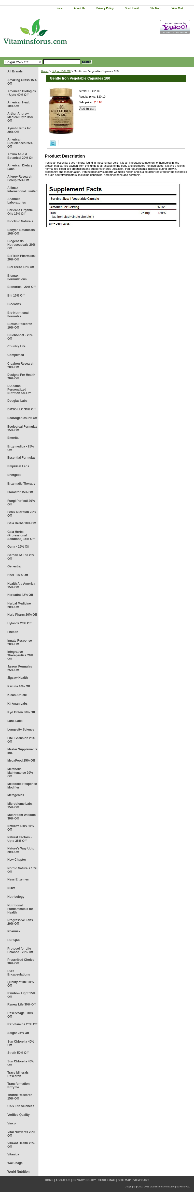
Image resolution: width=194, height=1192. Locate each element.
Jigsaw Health (17, 677)
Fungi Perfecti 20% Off (21, 502)
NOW (11, 888)
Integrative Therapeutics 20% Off (20, 655)
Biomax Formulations (17, 277)
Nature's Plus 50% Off (20, 827)
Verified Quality (18, 1115)
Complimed (15, 355)
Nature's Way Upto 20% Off (20, 850)
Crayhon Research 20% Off (20, 365)
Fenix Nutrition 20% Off (21, 513)
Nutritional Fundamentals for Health (20, 909)
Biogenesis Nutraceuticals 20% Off (21, 244)
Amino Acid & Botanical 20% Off (20, 156)
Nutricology (15, 897)
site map (155, 8)
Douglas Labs (17, 401)
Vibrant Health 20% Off (21, 1145)
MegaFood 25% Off (21, 760)
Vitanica (13, 1154)
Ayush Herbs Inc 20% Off (19, 130)
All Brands (15, 71)
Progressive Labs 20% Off (20, 921)
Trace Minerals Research (18, 1074)
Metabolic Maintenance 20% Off (20, 772)
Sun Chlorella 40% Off (20, 1043)
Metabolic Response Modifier (22, 785)
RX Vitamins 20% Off (22, 1024)
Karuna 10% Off (18, 686)
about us (79, 8)
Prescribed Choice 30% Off (20, 961)
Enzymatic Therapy (21, 483)
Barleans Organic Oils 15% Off (20, 211)
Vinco (11, 1123)
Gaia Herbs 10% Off (21, 523)
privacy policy (105, 8)
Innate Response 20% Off (19, 642)
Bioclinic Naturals (20, 221)
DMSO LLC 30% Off (21, 409)
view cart (177, 8)
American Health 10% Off (19, 104)
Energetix (14, 475)
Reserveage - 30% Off (20, 1014)
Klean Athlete (17, 695)
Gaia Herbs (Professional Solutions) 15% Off (21, 535)
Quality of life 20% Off (20, 983)
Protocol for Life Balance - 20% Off (20, 950)
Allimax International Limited (22, 189)
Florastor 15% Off (20, 492)
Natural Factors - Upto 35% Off (19, 839)
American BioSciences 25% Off (20, 143)
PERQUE (13, 940)
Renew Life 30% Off (21, 1004)
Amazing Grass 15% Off (22, 81)
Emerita (13, 438)
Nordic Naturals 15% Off (22, 870)
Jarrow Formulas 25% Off (19, 668)
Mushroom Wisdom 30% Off (21, 816)
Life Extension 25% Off (21, 740)
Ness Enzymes (18, 879)
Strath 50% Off (18, 1053)
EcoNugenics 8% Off (22, 418)
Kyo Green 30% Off (21, 712)
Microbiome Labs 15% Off (20, 805)
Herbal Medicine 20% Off (19, 605)
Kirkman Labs (17, 703)
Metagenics (15, 795)
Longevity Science (20, 729)
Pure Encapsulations (18, 972)
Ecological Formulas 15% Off (22, 428)
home (59, 8)
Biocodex (14, 304)
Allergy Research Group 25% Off (19, 178)
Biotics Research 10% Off (19, 325)
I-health (12, 632)
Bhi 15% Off (15, 295)
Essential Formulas (21, 457)
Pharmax (13, 931)
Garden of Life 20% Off (21, 557)
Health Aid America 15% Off (21, 585)
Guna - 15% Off (18, 546)
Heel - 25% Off (17, 575)
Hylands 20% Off (19, 623)
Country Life (16, 346)
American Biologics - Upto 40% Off (21, 93)
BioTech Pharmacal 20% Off (21, 257)
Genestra (14, 566)
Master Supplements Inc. (22, 751)
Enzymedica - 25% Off (20, 448)
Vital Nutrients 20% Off (21, 1133)
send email (132, 8)
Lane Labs (14, 721)
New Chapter (16, 859)
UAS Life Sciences (20, 1106)
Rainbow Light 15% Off (21, 995)
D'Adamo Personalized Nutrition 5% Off (19, 389)
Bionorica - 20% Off (21, 287)
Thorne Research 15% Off (19, 1096)
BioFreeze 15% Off (20, 267)
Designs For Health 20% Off (21, 376)
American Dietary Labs (20, 167)
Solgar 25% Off (18, 1033)
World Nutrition (18, 1171)
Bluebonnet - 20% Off (20, 336)
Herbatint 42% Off (20, 595)
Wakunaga (15, 1163)
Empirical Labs (18, 466)
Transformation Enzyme (18, 1085)
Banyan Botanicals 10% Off (21, 231)
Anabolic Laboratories (16, 200)
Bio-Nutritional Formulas (18, 314)
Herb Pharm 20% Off (22, 614)
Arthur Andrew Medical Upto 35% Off (20, 117)
